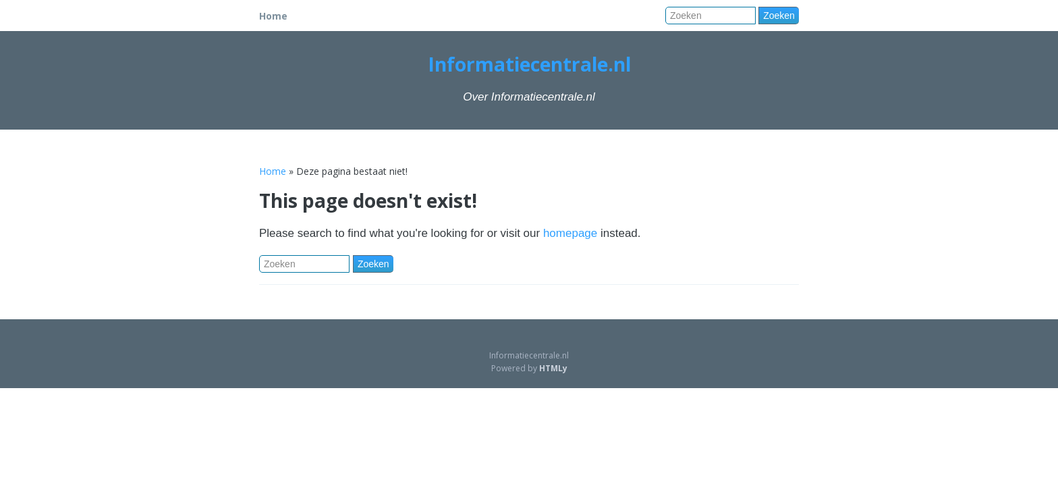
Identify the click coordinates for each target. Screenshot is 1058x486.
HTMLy (553, 368)
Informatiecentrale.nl (529, 64)
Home (273, 15)
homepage (570, 233)
